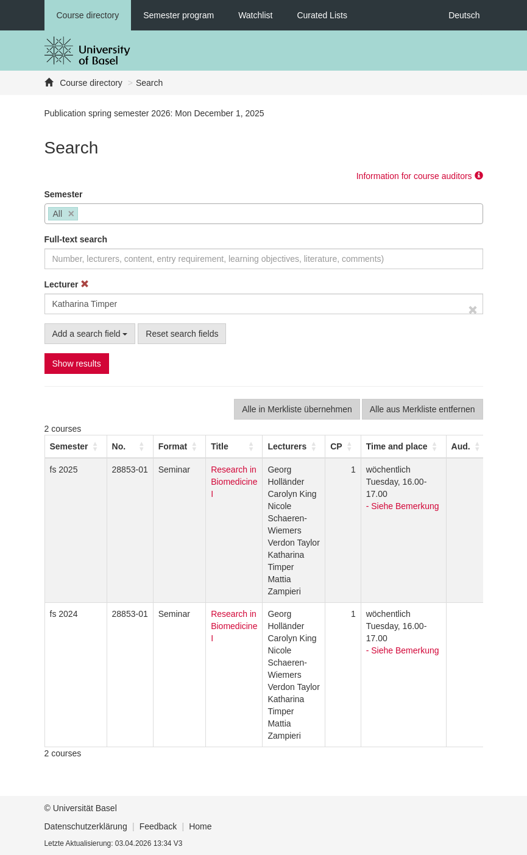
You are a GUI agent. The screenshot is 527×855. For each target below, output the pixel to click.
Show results (76, 363)
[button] (69, 446)
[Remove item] (71, 214)
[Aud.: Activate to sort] (467, 446)
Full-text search (75, 239)
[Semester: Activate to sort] (75, 446)
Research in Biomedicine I (234, 482)
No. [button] (119, 446)
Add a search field (90, 334)
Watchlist (255, 15)
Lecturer (67, 284)
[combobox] (263, 213)
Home (200, 826)
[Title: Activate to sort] (234, 446)
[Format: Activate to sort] (179, 446)
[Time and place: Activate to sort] (403, 446)
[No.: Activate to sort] (130, 446)
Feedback (158, 826)
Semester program (178, 15)
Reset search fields (182, 334)
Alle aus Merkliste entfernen (422, 409)
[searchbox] (84, 214)
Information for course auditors (419, 176)
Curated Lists (322, 15)
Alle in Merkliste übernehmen (297, 409)
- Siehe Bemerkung (402, 506)
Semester (63, 194)
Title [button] (219, 446)
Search (149, 83)
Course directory (88, 15)
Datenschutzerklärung (85, 826)
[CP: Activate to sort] (343, 446)
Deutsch (463, 15)
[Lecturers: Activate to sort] (294, 446)
